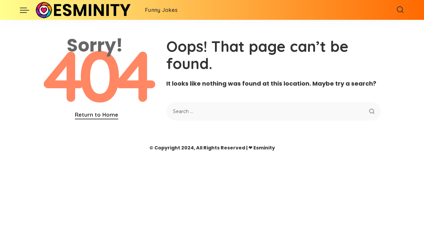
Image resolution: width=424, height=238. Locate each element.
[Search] (400, 10)
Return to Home (96, 114)
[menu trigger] (28, 10)
